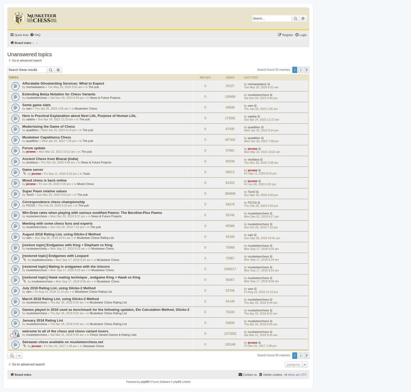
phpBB (145, 381)
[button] (306, 70)
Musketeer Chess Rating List (95, 237)
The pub (94, 87)
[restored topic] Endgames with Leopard (55, 256)
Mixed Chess (85, 183)
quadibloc (32, 130)
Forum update (33, 148)
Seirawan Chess (93, 346)
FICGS (30, 205)
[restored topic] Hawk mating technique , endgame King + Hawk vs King (81, 277)
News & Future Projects (105, 97)
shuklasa (31, 162)
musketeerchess (36, 97)
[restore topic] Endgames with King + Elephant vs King (67, 245)
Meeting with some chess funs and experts (57, 223)
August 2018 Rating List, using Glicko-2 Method (61, 234)
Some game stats (36, 105)
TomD (30, 194)
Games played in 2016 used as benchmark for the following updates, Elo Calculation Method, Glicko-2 (106, 310)
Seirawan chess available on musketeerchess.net (62, 342)
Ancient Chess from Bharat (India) (50, 159)
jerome (31, 151)
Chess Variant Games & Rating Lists (113, 334)
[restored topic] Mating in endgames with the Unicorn (66, 267)
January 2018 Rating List (42, 320)
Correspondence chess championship (53, 202)
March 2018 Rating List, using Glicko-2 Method (60, 299)
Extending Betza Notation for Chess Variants (58, 94)
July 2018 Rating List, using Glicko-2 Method (59, 288)
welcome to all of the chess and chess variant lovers (65, 331)
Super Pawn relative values (44, 191)
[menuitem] (35, 35)
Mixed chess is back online (44, 180)
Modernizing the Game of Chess (48, 126)
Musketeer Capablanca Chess (46, 137)
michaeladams (35, 87)
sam (29, 108)
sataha (30, 119)
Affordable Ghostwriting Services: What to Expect (63, 83)
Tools (86, 173)
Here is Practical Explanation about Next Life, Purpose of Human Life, (79, 116)
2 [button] (301, 70)
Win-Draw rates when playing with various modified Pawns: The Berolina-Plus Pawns (92, 213)
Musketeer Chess (86, 108)
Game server (32, 170)
